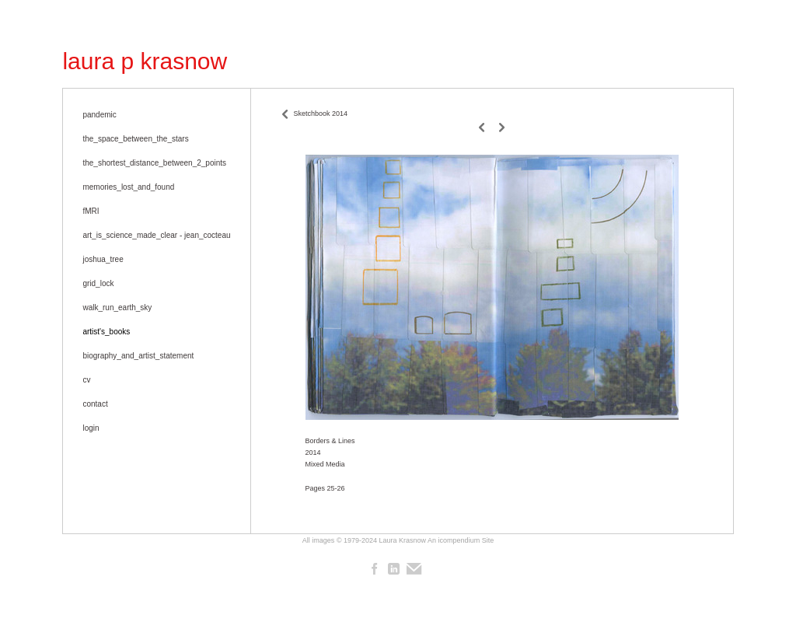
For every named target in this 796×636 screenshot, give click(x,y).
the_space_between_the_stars (135, 139)
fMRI (90, 211)
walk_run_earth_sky (117, 307)
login (90, 428)
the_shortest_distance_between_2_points (154, 163)
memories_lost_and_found (128, 187)
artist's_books (106, 331)
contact (94, 404)
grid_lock (97, 283)
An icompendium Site (461, 540)
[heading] (144, 61)
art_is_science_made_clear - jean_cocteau (156, 235)
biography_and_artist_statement (138, 355)
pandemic (99, 114)
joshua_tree (102, 259)
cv (86, 380)
